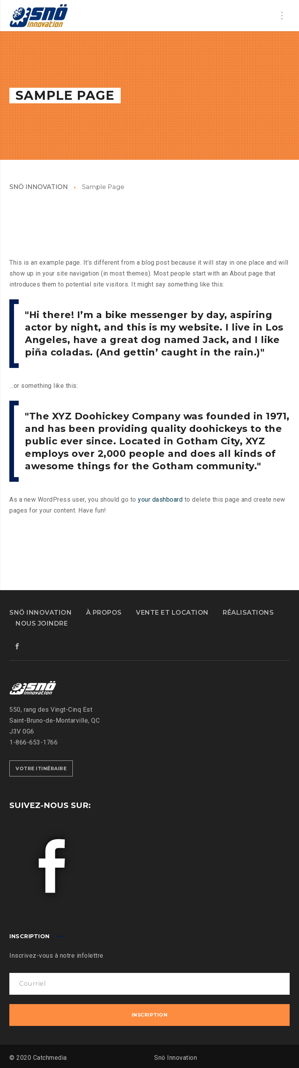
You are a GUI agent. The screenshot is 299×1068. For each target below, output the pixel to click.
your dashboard (160, 499)
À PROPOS (104, 612)
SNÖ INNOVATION (38, 187)
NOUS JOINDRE (42, 623)
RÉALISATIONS (248, 612)
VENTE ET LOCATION (172, 612)
